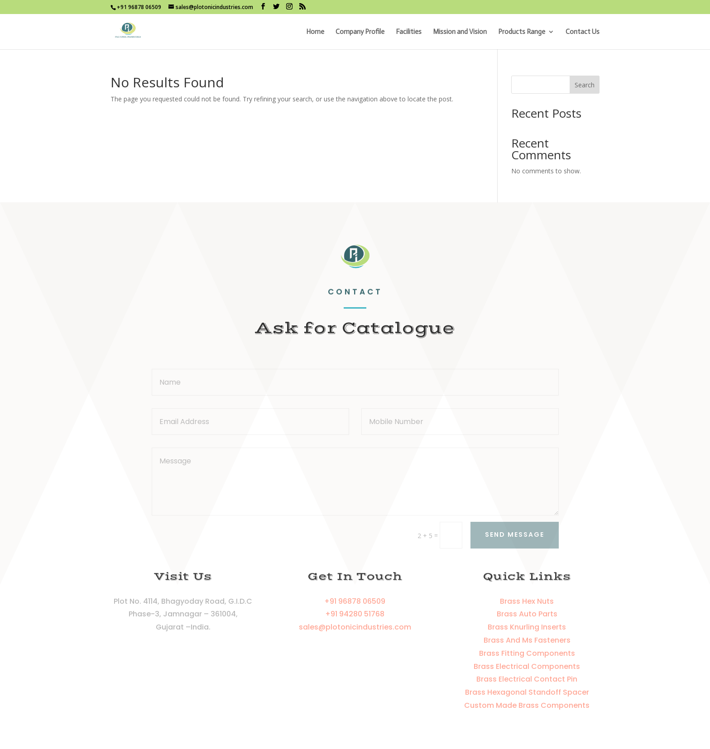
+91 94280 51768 (354, 614)
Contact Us (583, 32)
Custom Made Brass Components (527, 705)
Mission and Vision (460, 32)
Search (585, 85)
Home (315, 32)
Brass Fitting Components (527, 653)
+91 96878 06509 (354, 601)
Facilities (409, 32)
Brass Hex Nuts (527, 601)
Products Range (521, 32)
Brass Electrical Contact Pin (526, 679)
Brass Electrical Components (527, 666)
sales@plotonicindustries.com (355, 627)
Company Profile (360, 32)
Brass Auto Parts (527, 614)
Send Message (514, 534)
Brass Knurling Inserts (527, 627)
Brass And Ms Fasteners (527, 640)
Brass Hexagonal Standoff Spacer (527, 692)
